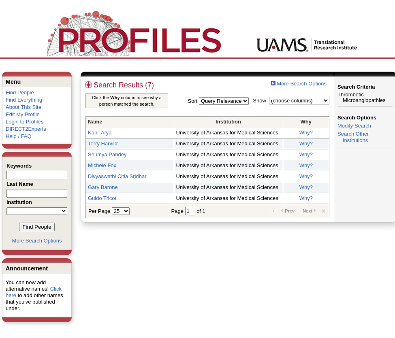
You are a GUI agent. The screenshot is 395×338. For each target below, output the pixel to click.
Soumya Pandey (107, 154)
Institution (228, 122)
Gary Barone (103, 187)
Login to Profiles (24, 122)
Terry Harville (103, 143)
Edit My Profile (23, 114)
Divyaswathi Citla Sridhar (117, 176)
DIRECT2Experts (26, 129)
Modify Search (354, 126)
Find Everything (24, 100)
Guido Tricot (102, 198)
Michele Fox (102, 165)
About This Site (23, 107)
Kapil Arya (100, 133)
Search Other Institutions (353, 137)
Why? (306, 133)
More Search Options (37, 241)
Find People (20, 92)
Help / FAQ (19, 136)
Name (95, 122)
